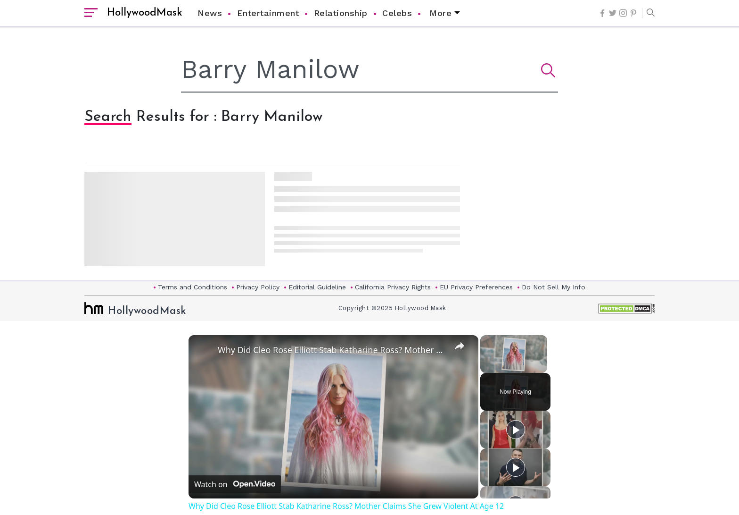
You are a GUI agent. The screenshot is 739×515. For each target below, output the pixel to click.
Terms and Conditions (192, 287)
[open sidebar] (91, 13)
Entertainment (268, 13)
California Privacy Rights (393, 287)
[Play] (515, 429)
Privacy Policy (257, 287)
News (209, 13)
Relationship (341, 13)
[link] (203, 350)
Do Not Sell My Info (553, 287)
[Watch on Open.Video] (235, 484)
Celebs (397, 13)
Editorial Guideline (317, 287)
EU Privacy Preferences (476, 287)
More (440, 13)
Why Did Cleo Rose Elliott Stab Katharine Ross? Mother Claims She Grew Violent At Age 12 (332, 349)
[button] (648, 13)
